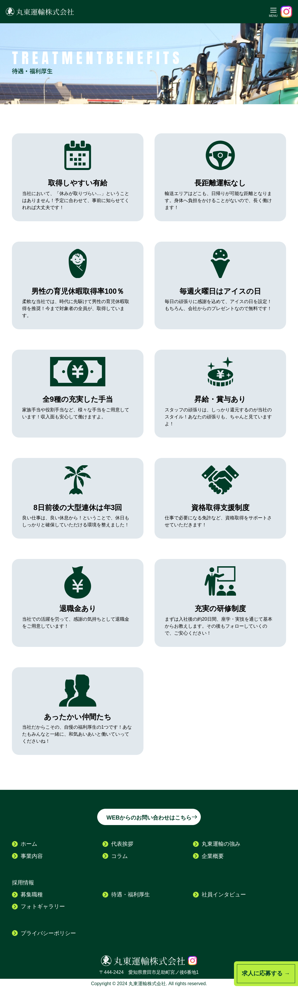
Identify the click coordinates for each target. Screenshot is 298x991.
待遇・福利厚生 (131, 895)
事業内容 (32, 856)
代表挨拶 (122, 844)
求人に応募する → (265, 972)
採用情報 (23, 883)
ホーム (29, 844)
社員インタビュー (225, 895)
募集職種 (32, 895)
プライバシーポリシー (50, 934)
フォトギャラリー (44, 908)
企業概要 (213, 856)
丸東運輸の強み (222, 844)
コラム (120, 856)
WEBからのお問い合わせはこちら (149, 817)
